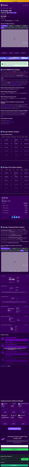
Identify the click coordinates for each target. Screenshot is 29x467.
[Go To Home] (1, 8)
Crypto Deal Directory (8, 107)
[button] (25, 5)
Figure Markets (16, 82)
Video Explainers (11, 122)
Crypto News (8, 120)
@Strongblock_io (5, 246)
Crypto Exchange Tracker (13, 84)
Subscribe (25, 459)
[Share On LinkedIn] (14, 217)
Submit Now (18, 349)
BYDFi (21, 82)
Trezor (21, 85)
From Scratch (7, 123)
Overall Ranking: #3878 (3, 12)
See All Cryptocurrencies (14, 428)
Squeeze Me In (14, 449)
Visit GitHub (26, 316)
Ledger (17, 85)
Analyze (5, 412)
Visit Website (26, 306)
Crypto (4, 8)
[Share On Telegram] (17, 217)
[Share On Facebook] (12, 217)
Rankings (7, 8)
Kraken (12, 82)
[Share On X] (10, 217)
